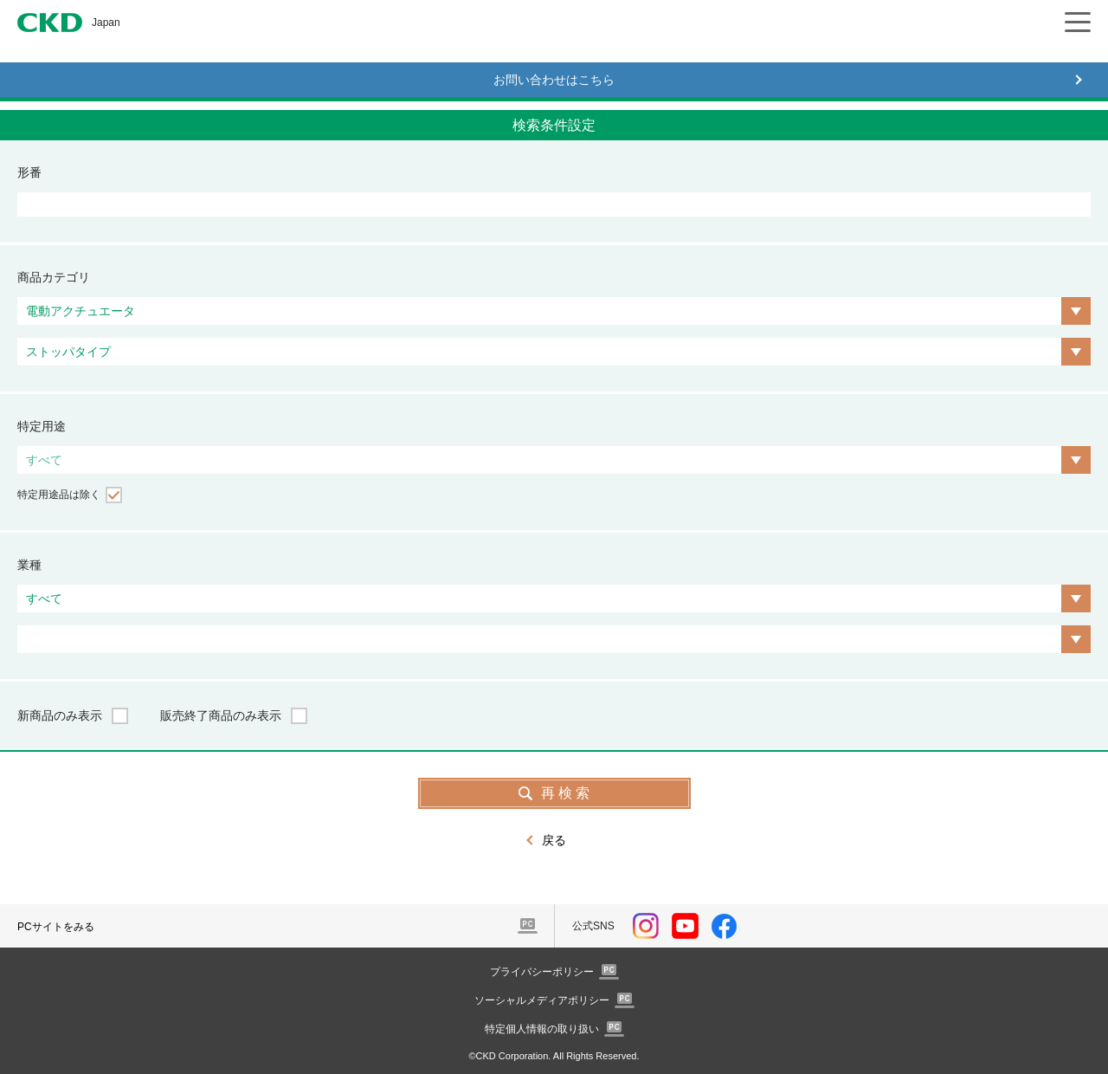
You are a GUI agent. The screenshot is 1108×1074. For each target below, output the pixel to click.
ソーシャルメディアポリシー (541, 1000)
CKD (49, 22)
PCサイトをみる (55, 927)
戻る (554, 840)
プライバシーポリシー (542, 972)
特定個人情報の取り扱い (542, 1029)
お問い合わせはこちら (554, 80)
